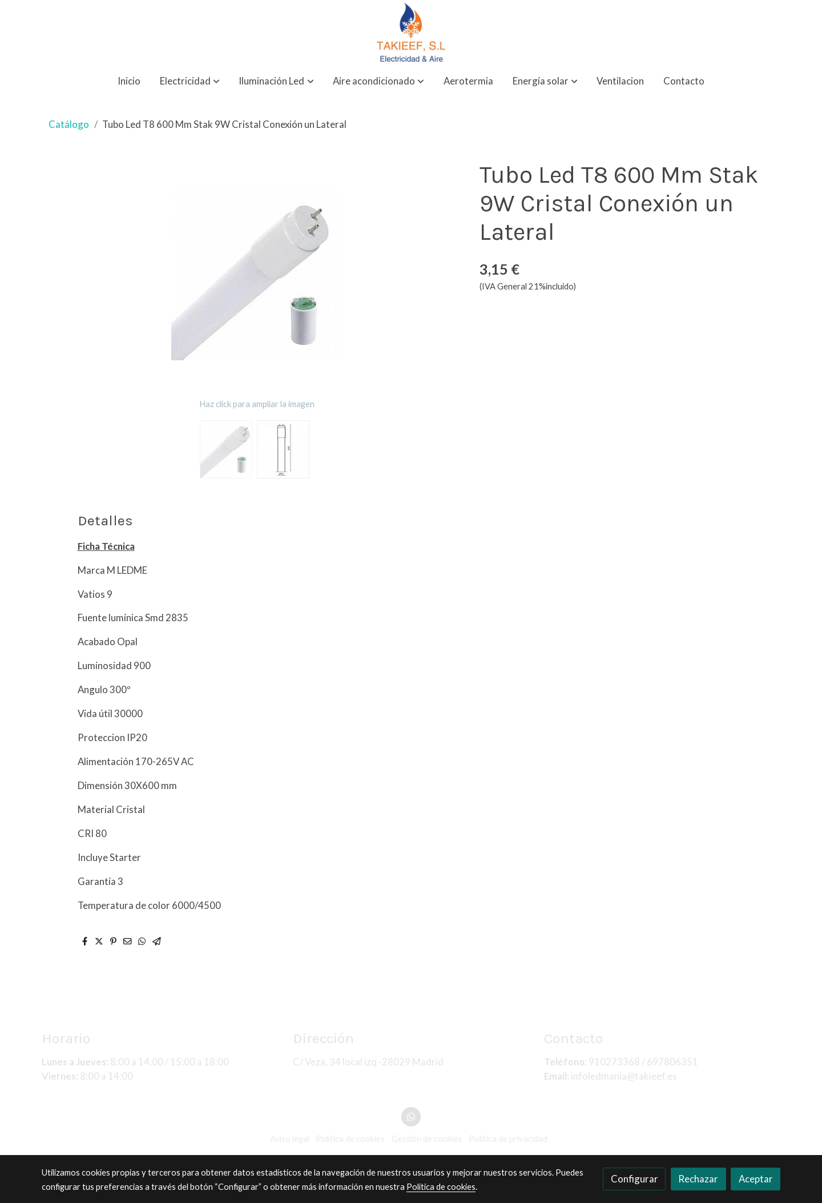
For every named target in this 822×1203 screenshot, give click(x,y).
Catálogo (69, 124)
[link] (411, 32)
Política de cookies (441, 1187)
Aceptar (756, 1179)
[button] (189, 81)
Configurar (634, 1179)
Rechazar (698, 1179)
